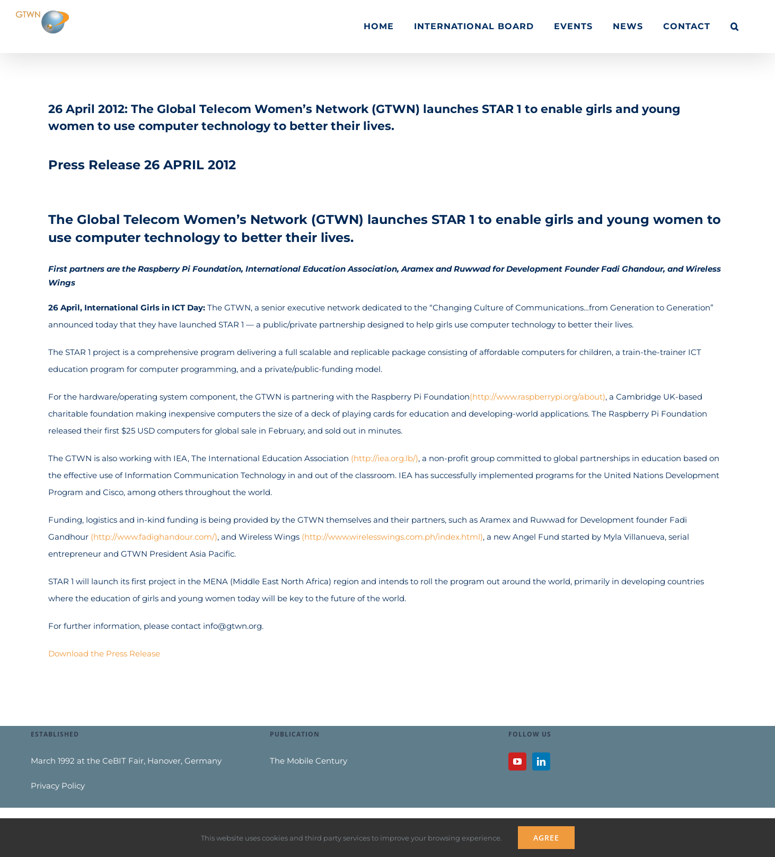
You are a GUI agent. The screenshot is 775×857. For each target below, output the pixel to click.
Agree (546, 838)
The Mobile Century (308, 761)
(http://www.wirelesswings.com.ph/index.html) (392, 537)
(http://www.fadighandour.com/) (154, 537)
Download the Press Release (104, 653)
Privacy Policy (58, 786)
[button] (734, 26)
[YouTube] (517, 761)
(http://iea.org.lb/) (384, 458)
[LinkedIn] (541, 761)
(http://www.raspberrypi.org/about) (537, 397)
